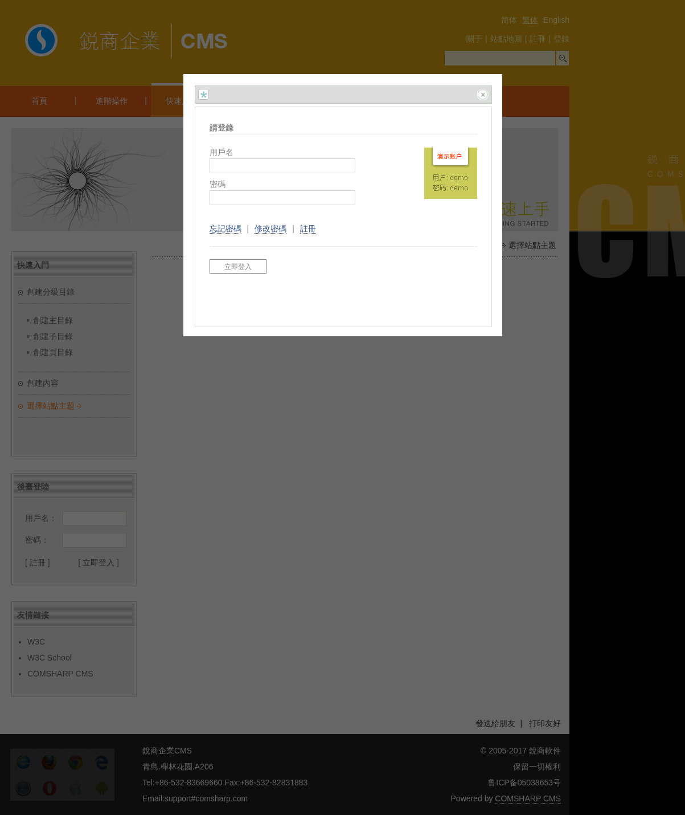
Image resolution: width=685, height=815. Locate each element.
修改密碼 (270, 228)
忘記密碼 (225, 228)
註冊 (308, 228)
